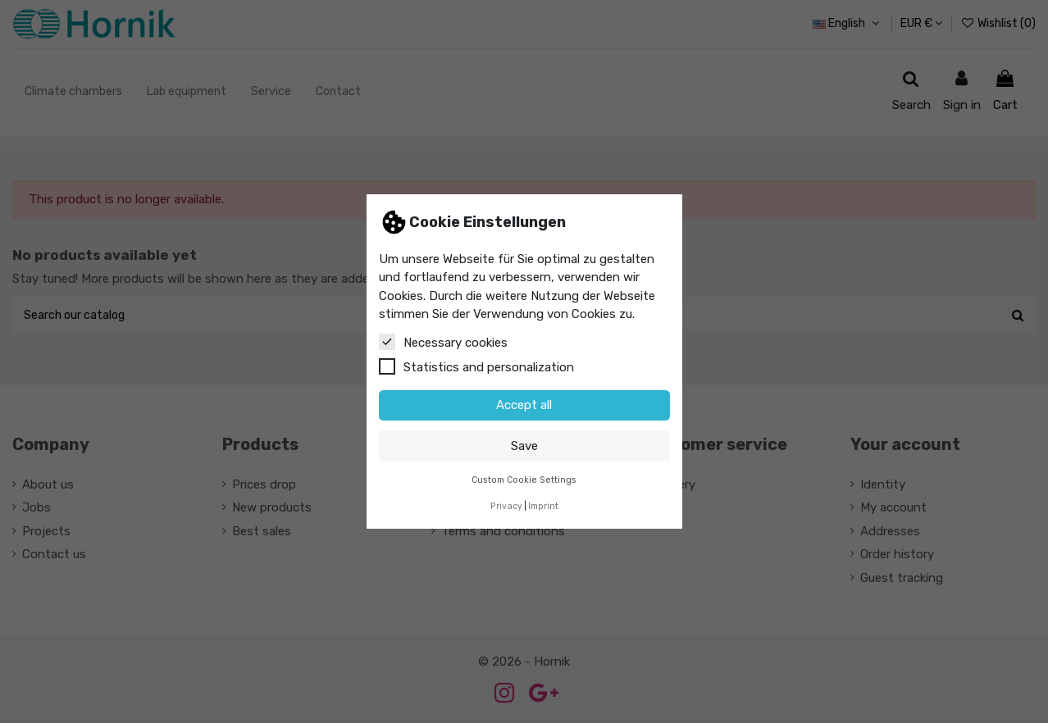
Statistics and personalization (476, 366)
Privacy (506, 506)
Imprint (543, 506)
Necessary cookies (443, 342)
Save (524, 446)
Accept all (524, 405)
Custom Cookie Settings (524, 480)
